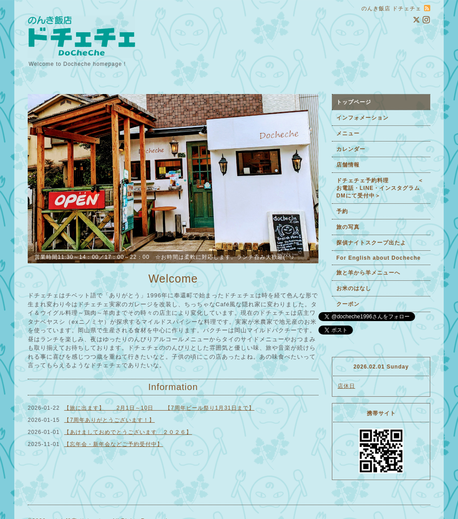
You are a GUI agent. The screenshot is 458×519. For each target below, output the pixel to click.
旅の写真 (348, 227)
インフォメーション (362, 118)
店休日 (346, 386)
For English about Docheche (378, 258)
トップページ (353, 102)
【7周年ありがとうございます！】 (109, 420)
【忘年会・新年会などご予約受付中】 (113, 444)
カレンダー (350, 149)
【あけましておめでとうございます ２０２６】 (128, 432)
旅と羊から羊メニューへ (368, 273)
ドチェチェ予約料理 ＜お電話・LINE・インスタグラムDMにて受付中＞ (380, 188)
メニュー (348, 133)
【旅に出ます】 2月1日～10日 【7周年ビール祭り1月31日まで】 (159, 408)
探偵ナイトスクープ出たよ (371, 243)
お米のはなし (353, 288)
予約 (342, 211)
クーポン (348, 304)
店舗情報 (348, 165)
